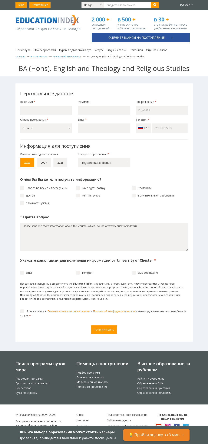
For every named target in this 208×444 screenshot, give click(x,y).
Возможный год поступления (39, 154)
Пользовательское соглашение (127, 415)
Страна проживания (34, 119)
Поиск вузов (23, 388)
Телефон (143, 119)
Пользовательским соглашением (68, 311)
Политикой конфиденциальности (114, 311)
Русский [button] (186, 4)
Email (82, 119)
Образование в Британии (153, 388)
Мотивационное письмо (92, 382)
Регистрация (40, 5)
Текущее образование (93, 154)
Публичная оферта (119, 420)
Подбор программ (88, 372)
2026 (27, 162)
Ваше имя (27, 102)
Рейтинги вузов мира (150, 378)
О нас (80, 415)
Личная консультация (90, 377)
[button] (92, 5)
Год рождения (146, 102)
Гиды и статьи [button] (116, 50)
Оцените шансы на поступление (140, 38)
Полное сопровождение (91, 386)
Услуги (99, 50)
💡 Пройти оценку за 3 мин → (156, 434)
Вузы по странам (26, 392)
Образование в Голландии (154, 392)
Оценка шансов (156, 50)
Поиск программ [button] (45, 50)
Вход (21, 5)
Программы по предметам (32, 383)
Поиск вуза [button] (23, 50)
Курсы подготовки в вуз (75, 50)
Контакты (82, 420)
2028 (60, 162)
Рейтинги (136, 50)
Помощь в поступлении (102, 363)
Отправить (104, 329)
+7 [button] (144, 128)
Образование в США (150, 383)
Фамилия (83, 102)
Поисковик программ (29, 378)
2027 (44, 162)
